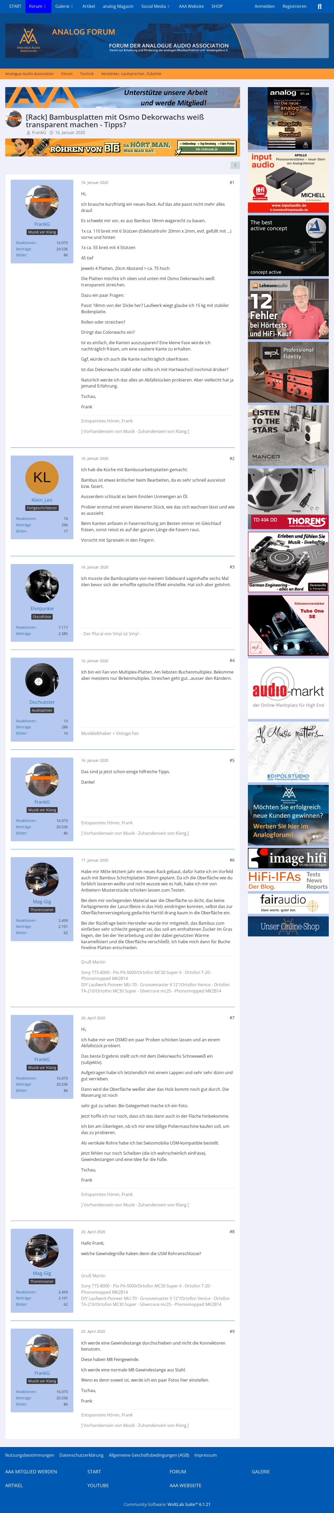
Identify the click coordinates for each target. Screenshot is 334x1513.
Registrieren (295, 6)
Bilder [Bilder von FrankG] (21, 254)
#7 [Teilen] (232, 1018)
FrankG (39, 132)
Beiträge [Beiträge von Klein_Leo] (23, 524)
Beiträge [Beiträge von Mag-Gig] (23, 926)
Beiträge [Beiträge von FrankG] (23, 248)
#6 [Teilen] (232, 860)
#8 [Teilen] (232, 1231)
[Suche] (320, 6)
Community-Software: (167, 1504)
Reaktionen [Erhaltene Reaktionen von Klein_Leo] (26, 518)
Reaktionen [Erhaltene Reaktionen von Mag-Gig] (26, 920)
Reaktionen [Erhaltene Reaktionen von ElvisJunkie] (26, 627)
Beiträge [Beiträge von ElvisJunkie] (23, 633)
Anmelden (265, 6)
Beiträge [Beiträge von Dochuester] (23, 726)
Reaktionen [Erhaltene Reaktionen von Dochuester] (26, 720)
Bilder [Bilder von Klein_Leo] (21, 531)
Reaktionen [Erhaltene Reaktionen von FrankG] (26, 242)
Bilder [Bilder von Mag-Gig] (21, 932)
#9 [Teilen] (232, 1331)
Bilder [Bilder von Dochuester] (21, 733)
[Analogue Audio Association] (167, 41)
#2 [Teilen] (232, 458)
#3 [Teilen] (232, 567)
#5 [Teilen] (232, 760)
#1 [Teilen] (232, 182)
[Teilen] (235, 165)
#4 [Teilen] (232, 660)
